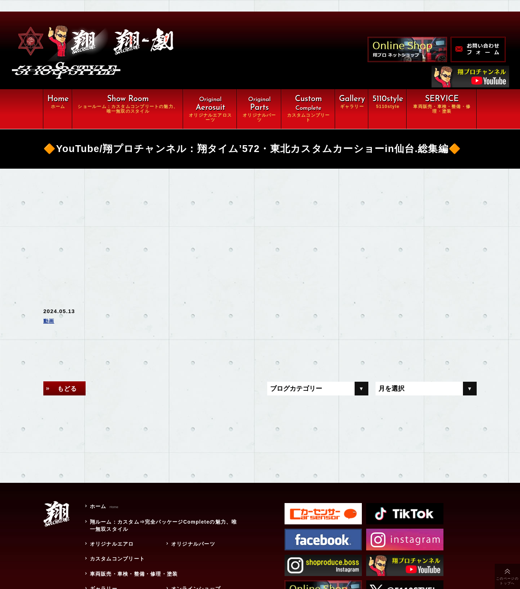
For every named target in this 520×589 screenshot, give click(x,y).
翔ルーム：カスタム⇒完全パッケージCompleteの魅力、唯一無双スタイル (163, 526)
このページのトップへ (507, 581)
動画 (49, 322)
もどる (68, 388)
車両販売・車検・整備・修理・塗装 (136, 574)
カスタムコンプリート (116, 560)
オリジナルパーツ (192, 545)
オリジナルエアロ (111, 545)
